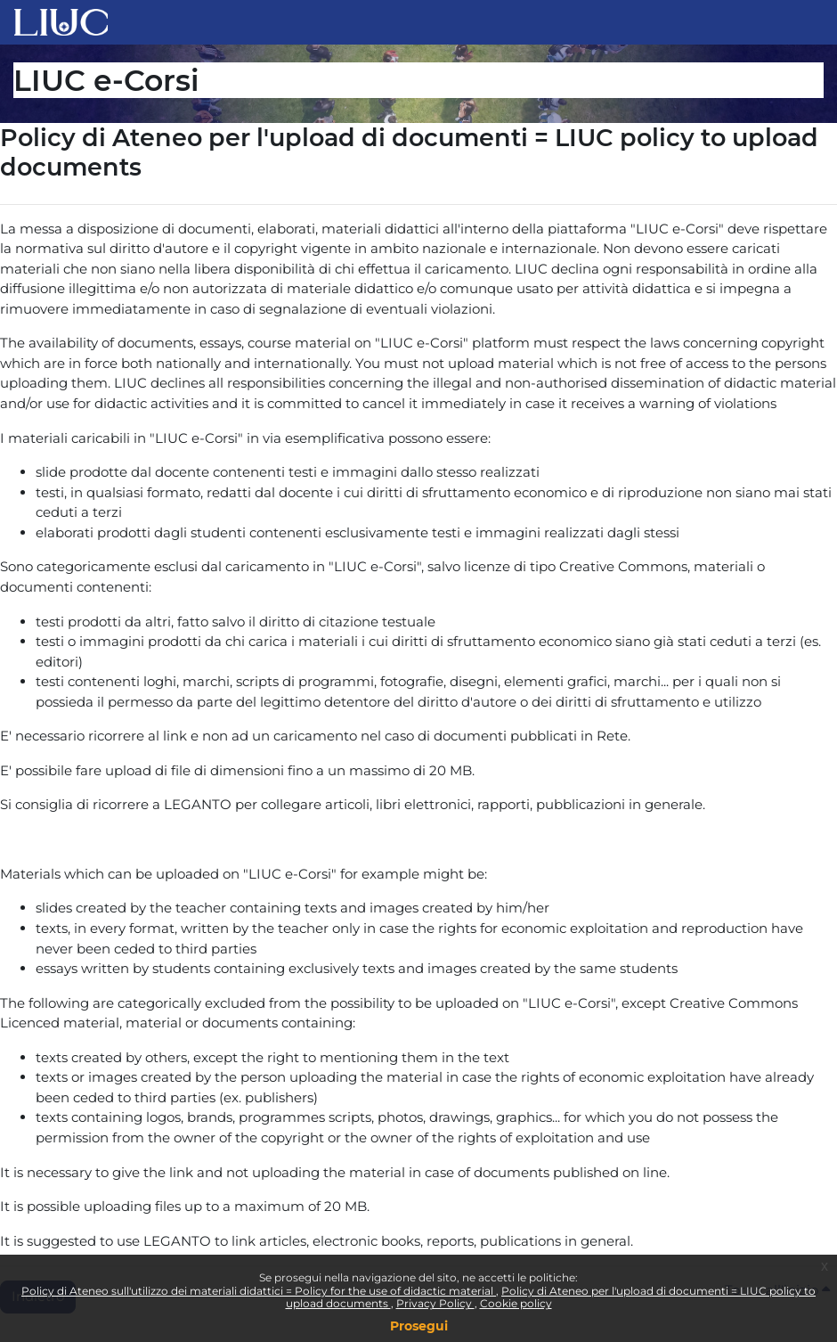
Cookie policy (516, 1303)
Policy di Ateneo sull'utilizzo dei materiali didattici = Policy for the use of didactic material (258, 1290)
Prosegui (419, 1326)
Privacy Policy (435, 1303)
